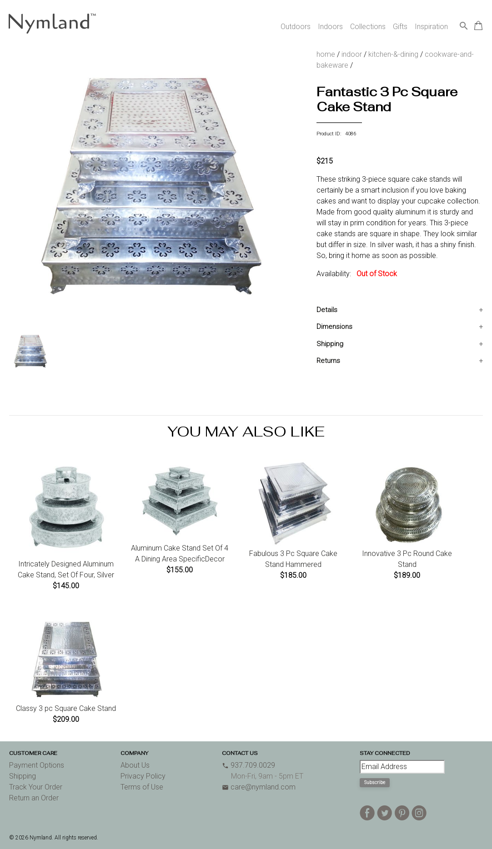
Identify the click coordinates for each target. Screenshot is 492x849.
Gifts (400, 26)
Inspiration (431, 26)
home (325, 54)
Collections (368, 26)
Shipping (329, 344)
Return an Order (34, 798)
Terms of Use (141, 787)
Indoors (330, 26)
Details (326, 310)
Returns (328, 361)
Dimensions (334, 327)
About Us (135, 765)
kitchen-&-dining (393, 54)
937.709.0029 (248, 765)
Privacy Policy (143, 776)
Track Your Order (35, 787)
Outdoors (296, 26)
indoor (351, 54)
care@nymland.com (259, 787)
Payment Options (36, 765)
